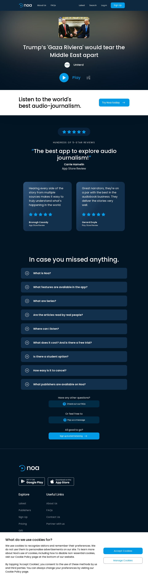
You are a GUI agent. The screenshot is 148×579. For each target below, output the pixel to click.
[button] (74, 273)
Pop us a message (74, 420)
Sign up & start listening (74, 436)
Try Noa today (114, 102)
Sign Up (118, 5)
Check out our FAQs (74, 404)
